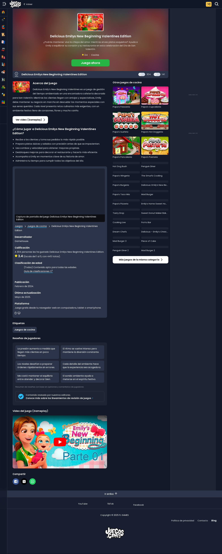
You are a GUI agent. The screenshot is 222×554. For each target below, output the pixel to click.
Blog (213, 520)
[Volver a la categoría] (27, 4)
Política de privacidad (182, 520)
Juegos (19, 226)
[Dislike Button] (157, 74)
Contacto (203, 520)
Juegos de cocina (37, 226)
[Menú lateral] (4, 4)
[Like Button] (141, 74)
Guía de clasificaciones (38, 271)
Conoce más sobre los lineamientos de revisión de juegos (60, 398)
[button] (90, 62)
